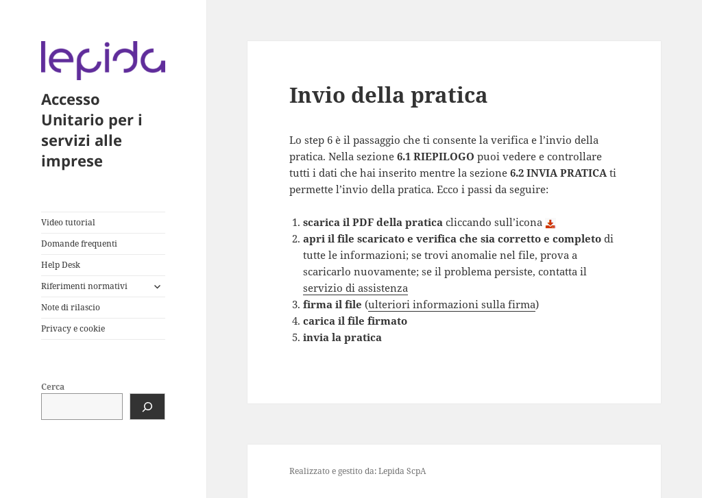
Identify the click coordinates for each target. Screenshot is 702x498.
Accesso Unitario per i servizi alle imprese (92, 129)
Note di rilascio (70, 307)
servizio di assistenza (355, 288)
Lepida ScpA (402, 471)
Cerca (52, 387)
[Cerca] (147, 406)
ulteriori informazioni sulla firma (451, 304)
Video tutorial (68, 222)
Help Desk (60, 265)
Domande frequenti (79, 243)
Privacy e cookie (73, 328)
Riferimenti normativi (84, 286)
